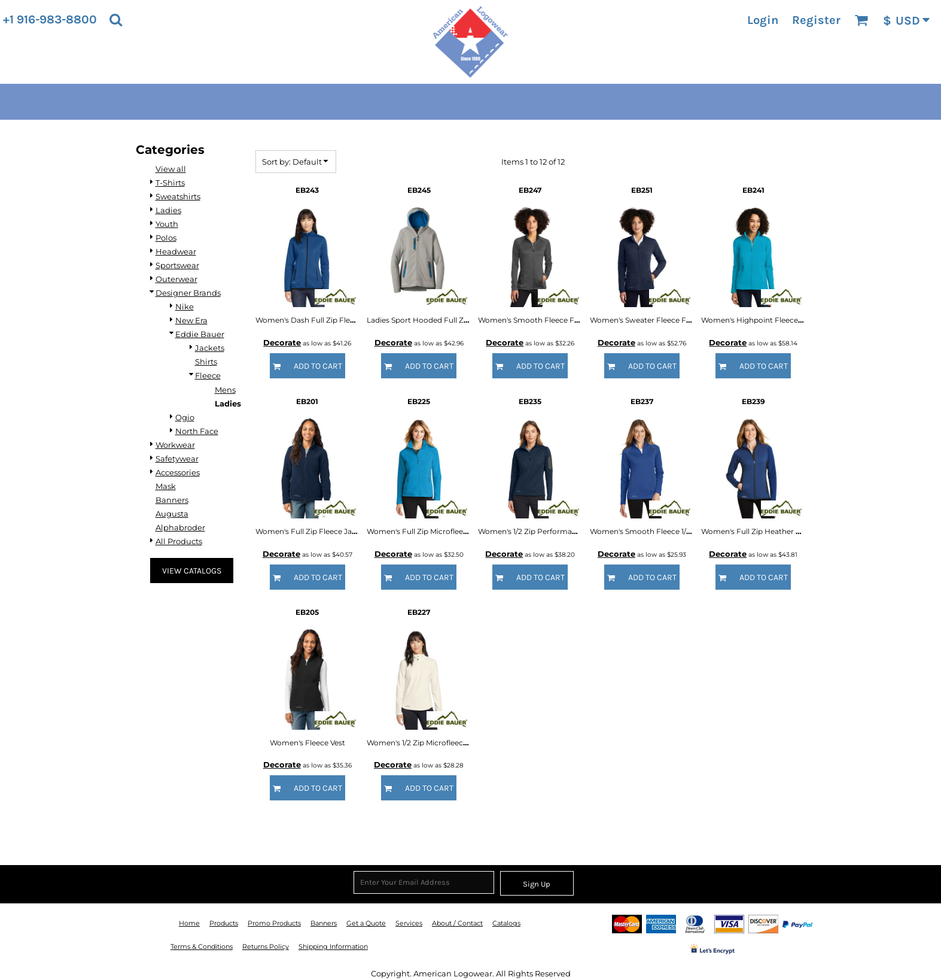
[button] (116, 19)
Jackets (209, 348)
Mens (225, 390)
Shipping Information (333, 946)
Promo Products (274, 923)
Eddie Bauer (199, 334)
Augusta (172, 513)
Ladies (168, 210)
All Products (179, 541)
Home (189, 923)
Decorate (282, 342)
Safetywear (177, 458)
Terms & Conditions (201, 946)
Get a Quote (366, 923)
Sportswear (177, 265)
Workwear (175, 445)
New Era (191, 320)
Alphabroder (180, 527)
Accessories (178, 472)
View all (171, 169)
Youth (167, 224)
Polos (166, 237)
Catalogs (506, 923)
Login (762, 20)
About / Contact (457, 923)
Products (223, 923)
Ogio (184, 417)
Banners (172, 500)
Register (816, 20)
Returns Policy (265, 946)
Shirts (206, 361)
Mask (166, 486)
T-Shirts (170, 182)
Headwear (176, 251)
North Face (196, 431)
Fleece (208, 375)
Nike (184, 306)
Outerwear (176, 279)
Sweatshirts (178, 196)
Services (408, 923)
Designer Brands (188, 293)
